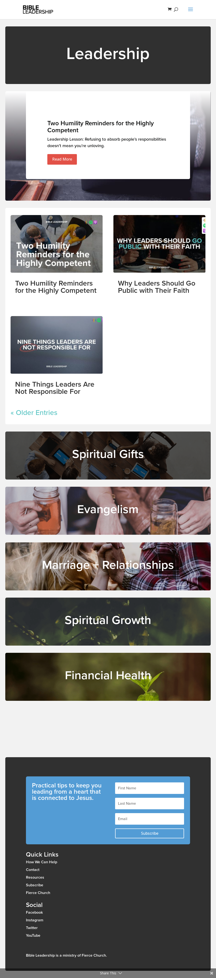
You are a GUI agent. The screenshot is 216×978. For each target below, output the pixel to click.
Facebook (34, 912)
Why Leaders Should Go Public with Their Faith (156, 287)
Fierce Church (38, 892)
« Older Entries (34, 412)
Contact (32, 869)
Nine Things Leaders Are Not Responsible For (54, 388)
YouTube (33, 935)
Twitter (32, 927)
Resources (35, 877)
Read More (62, 159)
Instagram (34, 920)
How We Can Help (41, 862)
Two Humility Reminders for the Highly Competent (100, 127)
